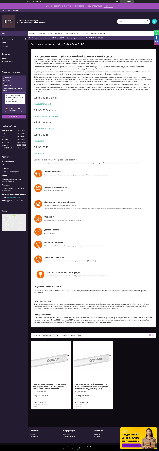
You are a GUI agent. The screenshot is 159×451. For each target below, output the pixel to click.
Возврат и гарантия (98, 33)
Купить (108, 6)
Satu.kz (89, 447)
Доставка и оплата (72, 33)
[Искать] (147, 21)
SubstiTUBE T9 (39, 153)
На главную (33, 434)
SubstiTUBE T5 (39, 141)
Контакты (58, 33)
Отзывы (5, 46)
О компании (34, 436)
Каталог (97, 434)
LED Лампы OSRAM (58, 38)
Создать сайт (30, 1)
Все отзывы (13, 117)
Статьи (85, 33)
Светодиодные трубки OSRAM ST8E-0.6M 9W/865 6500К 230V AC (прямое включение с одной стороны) (49, 386)
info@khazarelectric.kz (14, 197)
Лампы (47, 38)
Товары (41, 33)
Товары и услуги (38, 38)
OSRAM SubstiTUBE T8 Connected (46, 116)
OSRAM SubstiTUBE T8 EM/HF (44, 129)
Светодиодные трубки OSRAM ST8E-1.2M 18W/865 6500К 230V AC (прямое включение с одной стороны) (91, 386)
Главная (32, 33)
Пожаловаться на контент (87, 449)
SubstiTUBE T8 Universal (42, 104)
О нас (50, 33)
